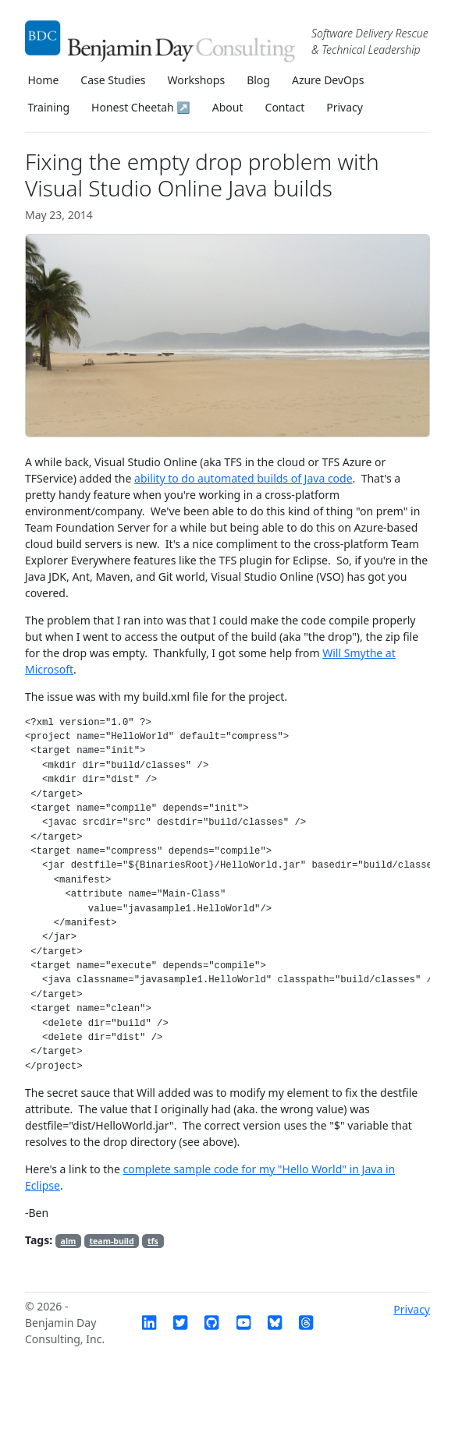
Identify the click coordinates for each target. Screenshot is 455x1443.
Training (49, 107)
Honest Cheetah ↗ (140, 107)
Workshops (197, 80)
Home (43, 80)
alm (68, 1241)
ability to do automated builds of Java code (243, 478)
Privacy (344, 107)
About (227, 107)
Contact (285, 107)
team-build (112, 1241)
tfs (153, 1241)
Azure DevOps (328, 80)
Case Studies (112, 80)
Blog (258, 80)
